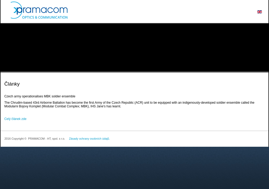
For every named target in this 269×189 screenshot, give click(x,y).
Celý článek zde (15, 119)
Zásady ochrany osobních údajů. (89, 138)
